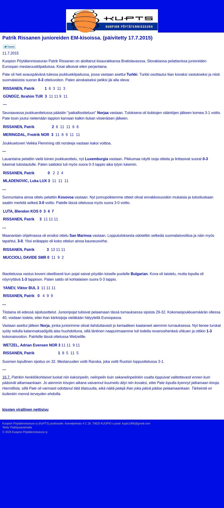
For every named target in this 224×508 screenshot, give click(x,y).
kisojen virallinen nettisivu (25, 410)
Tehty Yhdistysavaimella (17, 427)
